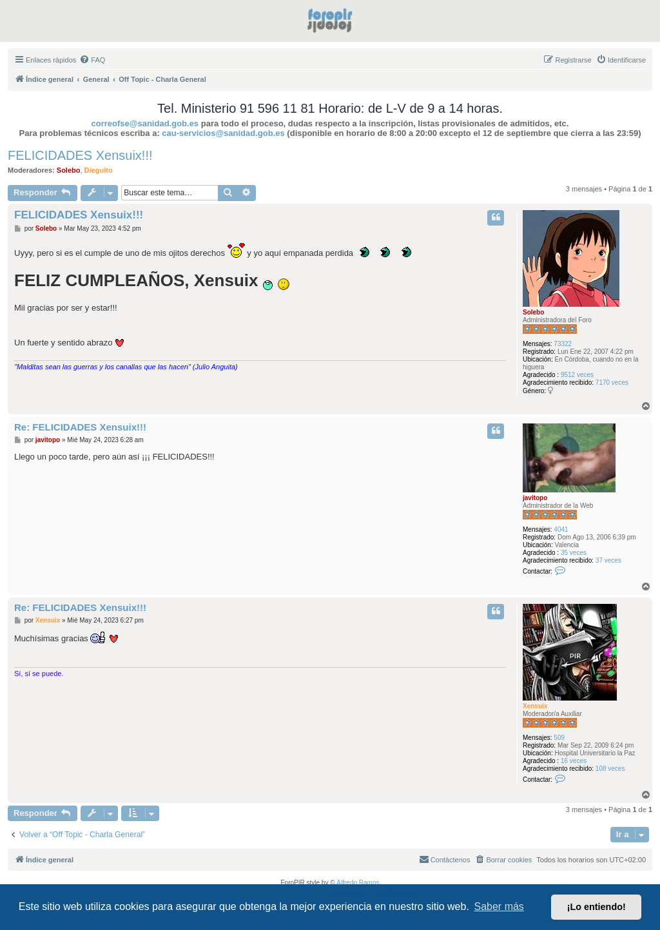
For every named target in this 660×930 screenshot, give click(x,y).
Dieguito (98, 170)
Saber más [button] (499, 906)
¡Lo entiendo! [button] (596, 907)
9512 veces (577, 374)
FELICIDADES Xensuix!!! (80, 155)
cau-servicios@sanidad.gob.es (223, 133)
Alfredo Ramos (357, 882)
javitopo (535, 497)
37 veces (608, 560)
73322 (563, 343)
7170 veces (612, 382)
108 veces (610, 768)
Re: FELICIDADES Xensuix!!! (80, 426)
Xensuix (535, 706)
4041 (561, 529)
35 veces (574, 552)
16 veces (574, 760)
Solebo (69, 170)
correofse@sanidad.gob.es (145, 123)
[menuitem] (92, 60)
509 (559, 737)
